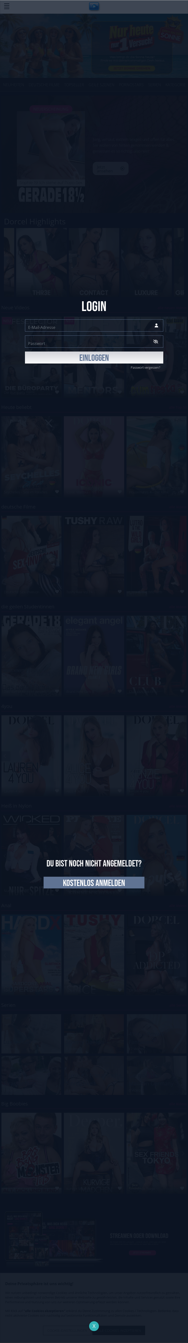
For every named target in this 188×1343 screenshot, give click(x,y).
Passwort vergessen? (145, 367)
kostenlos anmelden (94, 883)
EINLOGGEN (94, 358)
